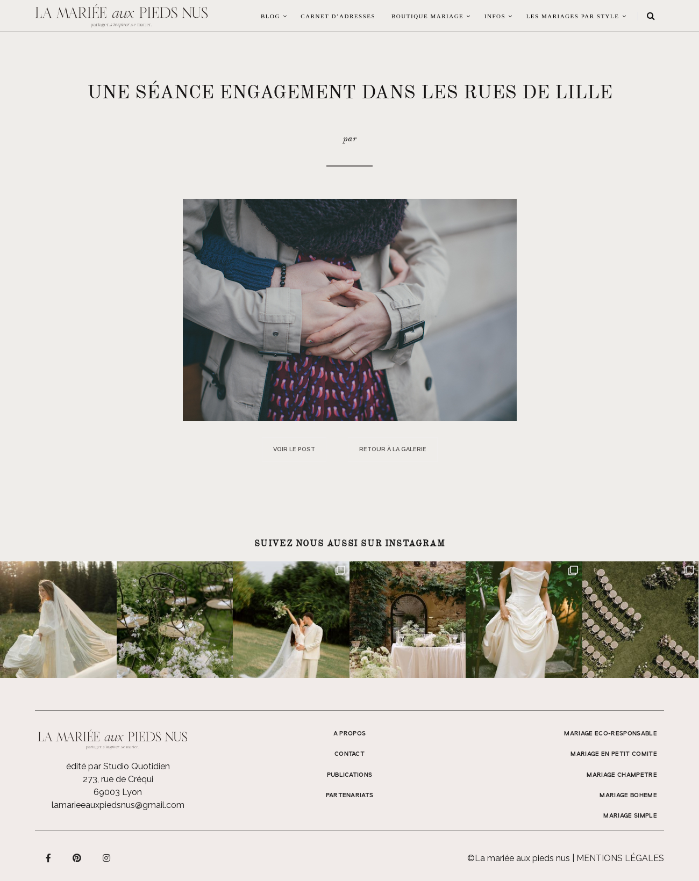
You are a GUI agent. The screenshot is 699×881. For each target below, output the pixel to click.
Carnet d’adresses (338, 16)
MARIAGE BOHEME (628, 795)
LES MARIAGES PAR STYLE (572, 16)
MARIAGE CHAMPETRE (622, 775)
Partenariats (350, 795)
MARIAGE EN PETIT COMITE (613, 754)
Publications (350, 775)
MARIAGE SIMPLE (630, 816)
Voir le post (294, 449)
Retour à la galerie (392, 449)
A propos (349, 734)
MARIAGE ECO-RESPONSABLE (610, 734)
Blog (270, 16)
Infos (494, 16)
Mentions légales (620, 858)
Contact (349, 754)
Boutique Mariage (427, 16)
